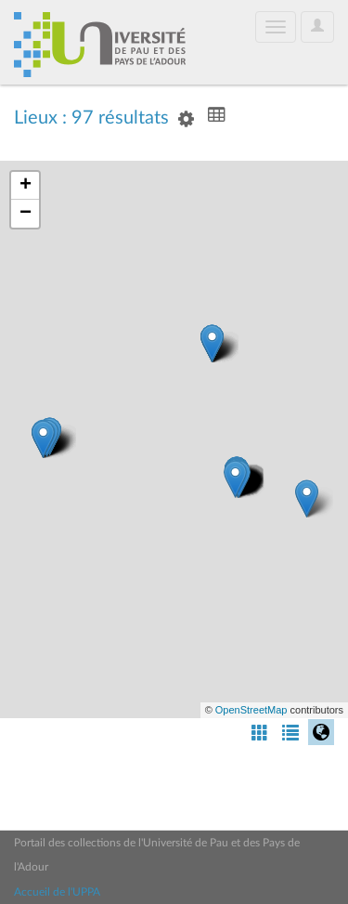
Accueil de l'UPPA (57, 891)
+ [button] (25, 186)
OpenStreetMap (251, 709)
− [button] (25, 214)
